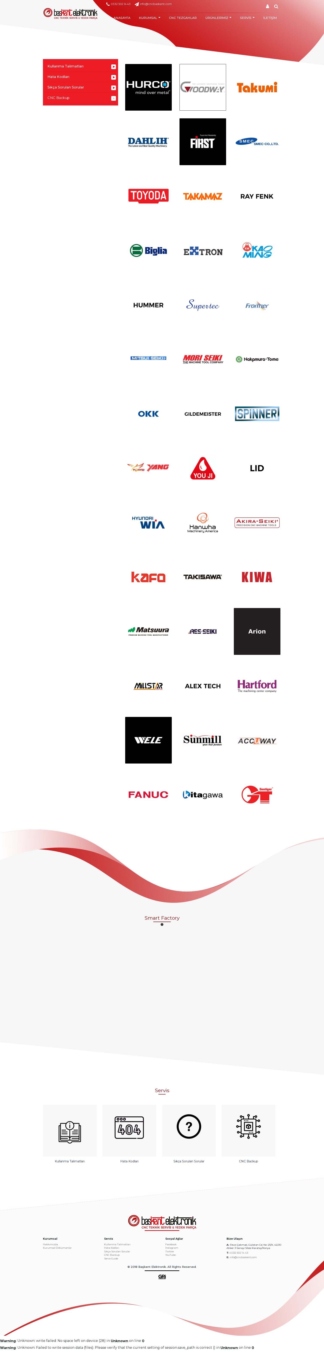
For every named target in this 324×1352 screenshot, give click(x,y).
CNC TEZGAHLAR (183, 18)
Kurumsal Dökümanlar (57, 1250)
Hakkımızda (50, 1246)
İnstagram (171, 1250)
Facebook (170, 1246)
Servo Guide (111, 1260)
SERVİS (245, 18)
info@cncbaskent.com (153, 4)
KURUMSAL (148, 18)
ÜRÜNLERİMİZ (216, 18)
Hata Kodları (58, 77)
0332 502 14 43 (118, 4)
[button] (162, 924)
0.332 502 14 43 (239, 1254)
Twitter (169, 1253)
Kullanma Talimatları (65, 66)
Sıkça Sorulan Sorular (65, 87)
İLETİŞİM (270, 18)
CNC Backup (58, 98)
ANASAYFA (122, 18)
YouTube (170, 1257)
